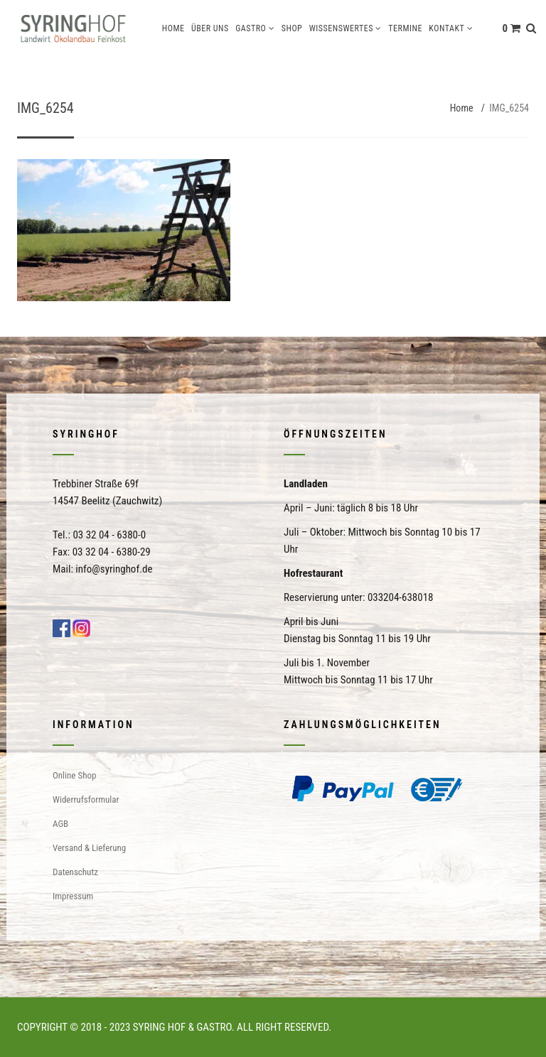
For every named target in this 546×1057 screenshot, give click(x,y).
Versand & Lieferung (89, 847)
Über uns (210, 28)
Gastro (250, 28)
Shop (292, 28)
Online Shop (74, 775)
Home (173, 28)
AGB (60, 823)
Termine (405, 28)
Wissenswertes (341, 28)
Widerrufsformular (86, 799)
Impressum (73, 896)
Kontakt (446, 28)
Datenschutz (75, 872)
